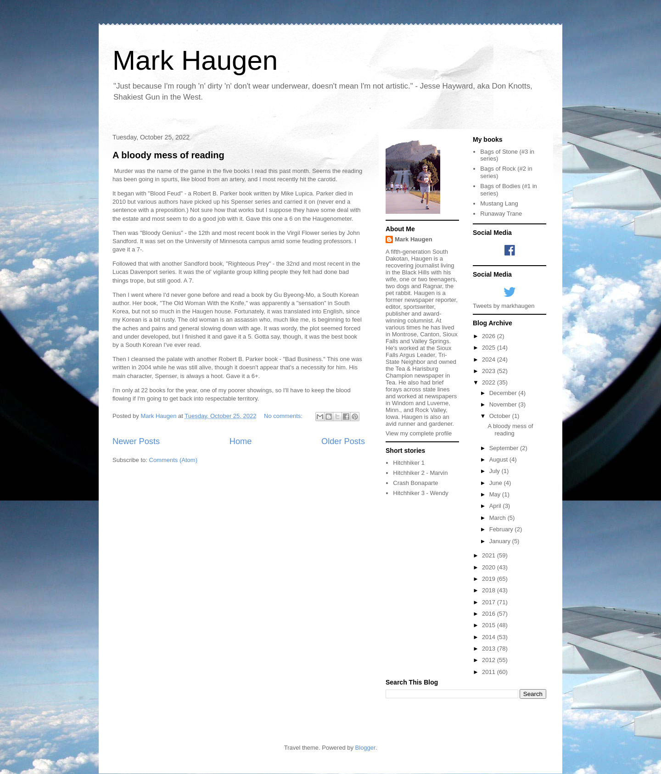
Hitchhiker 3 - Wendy (420, 493)
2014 (489, 637)
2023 (489, 371)
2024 (489, 359)
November (504, 404)
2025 (489, 347)
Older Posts (343, 441)
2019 (489, 578)
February (502, 529)
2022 (489, 382)
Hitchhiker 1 (409, 462)
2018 (489, 590)
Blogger (365, 747)
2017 (489, 602)
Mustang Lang (499, 203)
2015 (489, 625)
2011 (489, 671)
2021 (489, 555)
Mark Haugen (195, 60)
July (495, 471)
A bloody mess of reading (168, 155)
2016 (489, 613)
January (500, 541)
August (499, 459)
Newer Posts (136, 441)
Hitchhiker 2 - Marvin (420, 472)
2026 (489, 336)
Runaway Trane (501, 213)
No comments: (284, 415)
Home (241, 441)
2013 (489, 648)
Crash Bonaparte (415, 482)
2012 (489, 660)
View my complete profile (419, 433)
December (504, 393)
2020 (489, 567)
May (495, 494)
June (496, 482)
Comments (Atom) (173, 460)
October (500, 415)
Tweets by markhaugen (503, 305)
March (498, 517)
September (504, 448)
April (496, 505)
